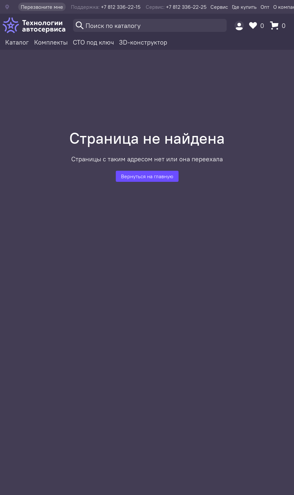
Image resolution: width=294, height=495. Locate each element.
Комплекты (51, 42)
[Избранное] (258, 25)
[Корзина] (279, 25)
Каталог (17, 42)
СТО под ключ (93, 42)
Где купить (244, 7)
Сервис (219, 7)
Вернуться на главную (147, 176)
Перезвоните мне (42, 7)
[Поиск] (150, 25)
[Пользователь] (239, 25)
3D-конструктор (143, 42)
